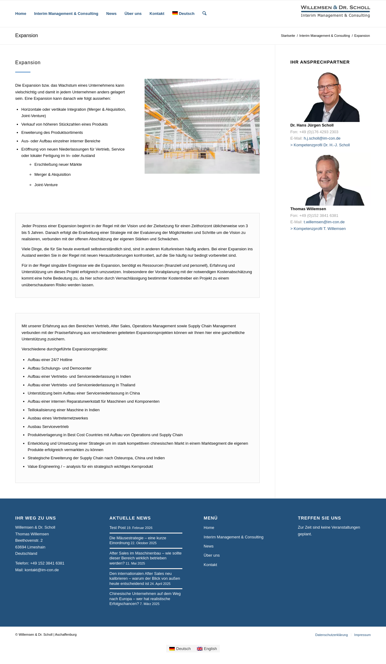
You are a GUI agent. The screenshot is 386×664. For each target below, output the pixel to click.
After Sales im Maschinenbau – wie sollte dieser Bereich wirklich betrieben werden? (146, 558)
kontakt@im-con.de (42, 570)
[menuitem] (20, 13)
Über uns (212, 555)
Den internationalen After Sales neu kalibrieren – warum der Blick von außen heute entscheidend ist (145, 578)
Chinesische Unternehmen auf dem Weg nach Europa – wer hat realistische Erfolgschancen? (145, 598)
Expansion (26, 35)
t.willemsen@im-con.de (324, 222)
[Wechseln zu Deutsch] (180, 648)
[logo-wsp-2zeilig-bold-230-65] (336, 13)
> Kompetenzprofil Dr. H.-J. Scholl (320, 145)
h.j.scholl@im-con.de (322, 138)
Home (209, 527)
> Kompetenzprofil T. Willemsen (318, 228)
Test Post (118, 527)
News (209, 546)
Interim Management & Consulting (234, 537)
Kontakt (210, 564)
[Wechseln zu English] (207, 648)
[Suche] (204, 13)
